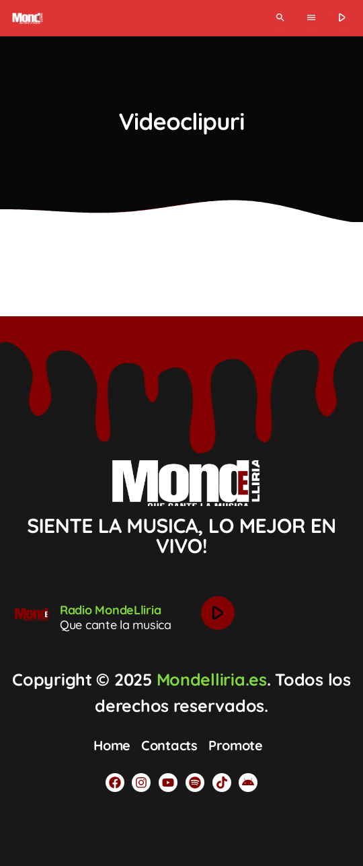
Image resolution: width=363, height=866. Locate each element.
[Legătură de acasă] (26, 18)
